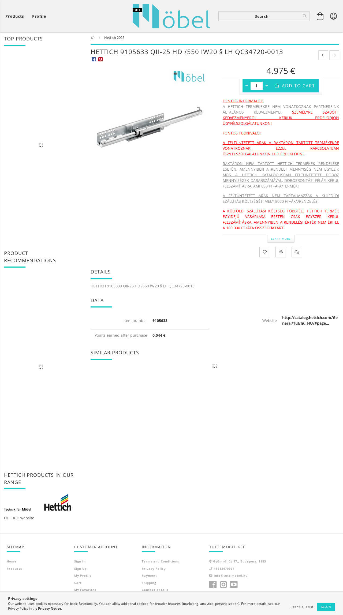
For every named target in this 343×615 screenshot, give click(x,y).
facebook (212, 586)
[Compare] (297, 253)
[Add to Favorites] (264, 253)
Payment (149, 577)
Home (12, 562)
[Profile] (39, 16)
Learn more (281, 239)
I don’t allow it (302, 607)
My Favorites (85, 591)
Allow (326, 607)
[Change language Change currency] (333, 16)
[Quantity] (257, 87)
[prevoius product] (323, 56)
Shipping (149, 584)
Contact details (155, 591)
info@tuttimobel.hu (231, 577)
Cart (78, 584)
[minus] (247, 87)
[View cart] (16, 16)
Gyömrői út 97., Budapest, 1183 (239, 562)
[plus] (267, 87)
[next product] (334, 56)
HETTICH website (19, 519)
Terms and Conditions (160, 562)
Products (14, 570)
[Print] (280, 253)
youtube (233, 586)
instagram (223, 586)
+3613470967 (224, 570)
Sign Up (80, 570)
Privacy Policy (154, 570)
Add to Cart (298, 87)
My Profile (83, 577)
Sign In (80, 562)
